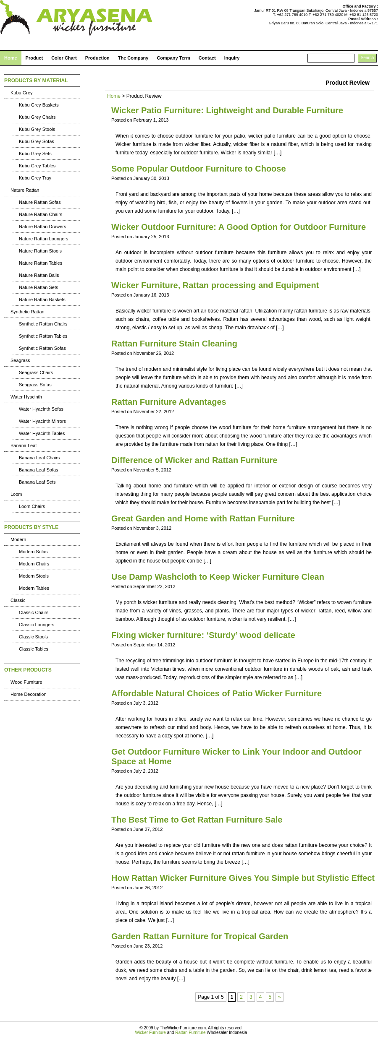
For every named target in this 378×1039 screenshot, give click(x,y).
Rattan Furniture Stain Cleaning (174, 343)
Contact (207, 57)
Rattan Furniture (190, 1032)
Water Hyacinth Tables (42, 433)
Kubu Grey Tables (37, 165)
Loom (16, 494)
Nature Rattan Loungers (43, 238)
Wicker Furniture (150, 1032)
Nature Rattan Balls (39, 275)
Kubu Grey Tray (35, 177)
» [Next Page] (279, 997)
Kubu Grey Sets (35, 153)
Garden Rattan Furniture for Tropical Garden (199, 936)
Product (34, 57)
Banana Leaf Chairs (39, 457)
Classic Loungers (36, 624)
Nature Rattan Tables (40, 263)
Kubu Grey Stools (37, 129)
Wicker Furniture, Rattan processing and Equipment (215, 285)
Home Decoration (28, 694)
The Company (133, 57)
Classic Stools (33, 636)
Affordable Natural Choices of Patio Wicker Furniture (216, 693)
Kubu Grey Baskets (39, 104)
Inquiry (232, 57)
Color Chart (64, 57)
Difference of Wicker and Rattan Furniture (194, 460)
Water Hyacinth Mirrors (42, 421)
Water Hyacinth (26, 396)
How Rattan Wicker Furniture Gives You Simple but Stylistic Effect (243, 878)
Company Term (173, 57)
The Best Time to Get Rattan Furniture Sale (196, 819)
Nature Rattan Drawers (42, 226)
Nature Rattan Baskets (42, 299)
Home (10, 57)
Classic (17, 600)
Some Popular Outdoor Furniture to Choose (198, 168)
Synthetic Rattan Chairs (43, 323)
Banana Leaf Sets (37, 481)
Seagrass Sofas (35, 384)
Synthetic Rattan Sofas (42, 348)
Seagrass (20, 360)
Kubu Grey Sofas (36, 141)
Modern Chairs (34, 563)
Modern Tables (34, 588)
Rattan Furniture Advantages (168, 401)
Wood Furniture (26, 682)
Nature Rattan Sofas (40, 202)
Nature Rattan (24, 190)
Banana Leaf (23, 445)
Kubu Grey (21, 92)
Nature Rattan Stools (40, 250)
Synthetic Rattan (27, 311)
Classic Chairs (33, 612)
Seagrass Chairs (36, 372)
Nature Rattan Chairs (40, 214)
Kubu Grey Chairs (37, 117)
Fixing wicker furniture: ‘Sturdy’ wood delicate (203, 635)
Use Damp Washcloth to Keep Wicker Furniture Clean (217, 576)
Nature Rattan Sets (38, 287)
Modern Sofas (33, 551)
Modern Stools (34, 575)
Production (97, 57)
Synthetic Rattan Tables (43, 336)
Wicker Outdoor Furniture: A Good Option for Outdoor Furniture (238, 227)
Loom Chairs (32, 506)
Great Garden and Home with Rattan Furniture (203, 518)
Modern (18, 539)
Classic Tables (33, 648)
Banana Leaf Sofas (38, 469)
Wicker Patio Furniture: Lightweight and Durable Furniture (227, 110)
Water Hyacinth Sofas (41, 408)
